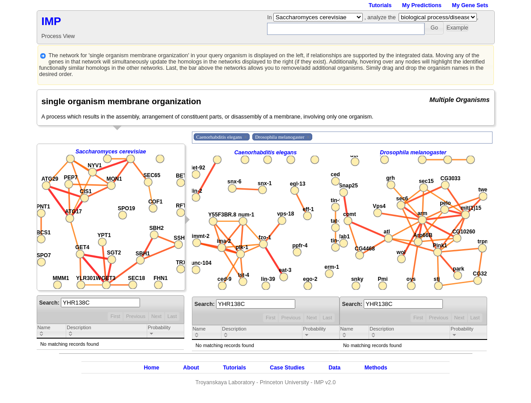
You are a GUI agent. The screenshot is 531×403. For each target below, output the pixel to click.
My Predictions (422, 5)
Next (156, 316)
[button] (434, 27)
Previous (135, 316)
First (115, 316)
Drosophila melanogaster (413, 152)
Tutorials (380, 5)
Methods (376, 368)
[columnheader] (51, 331)
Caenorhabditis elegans (265, 152)
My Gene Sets (470, 5)
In (270, 17)
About (191, 368)
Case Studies (287, 368)
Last (172, 316)
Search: (89, 303)
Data (334, 368)
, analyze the (379, 17)
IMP (51, 21)
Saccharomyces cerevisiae (111, 151)
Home (151, 368)
